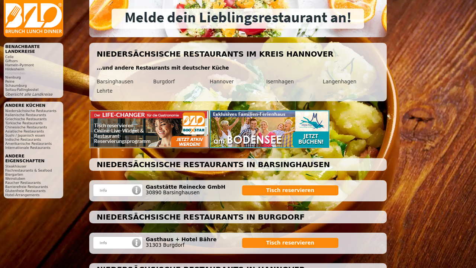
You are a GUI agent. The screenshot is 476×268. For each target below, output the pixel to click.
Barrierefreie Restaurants (26, 187)
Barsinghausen (115, 81)
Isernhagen (280, 81)
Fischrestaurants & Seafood (28, 170)
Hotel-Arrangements (22, 195)
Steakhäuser (15, 166)
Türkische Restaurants (24, 123)
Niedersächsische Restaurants (31, 111)
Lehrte (105, 91)
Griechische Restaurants (25, 119)
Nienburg (13, 77)
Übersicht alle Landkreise (28, 94)
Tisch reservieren (290, 190)
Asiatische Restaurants (24, 131)
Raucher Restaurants (23, 183)
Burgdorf (164, 81)
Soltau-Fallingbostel (22, 89)
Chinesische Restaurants (26, 127)
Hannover (222, 81)
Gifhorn (11, 61)
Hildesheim (14, 69)
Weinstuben (15, 178)
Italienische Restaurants (25, 115)
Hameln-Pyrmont (19, 65)
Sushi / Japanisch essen (25, 135)
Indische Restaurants (23, 139)
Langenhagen (339, 81)
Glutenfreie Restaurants (25, 191)
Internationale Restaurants (28, 148)
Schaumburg (16, 85)
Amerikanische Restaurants (28, 143)
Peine (10, 81)
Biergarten (14, 174)
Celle (9, 57)
